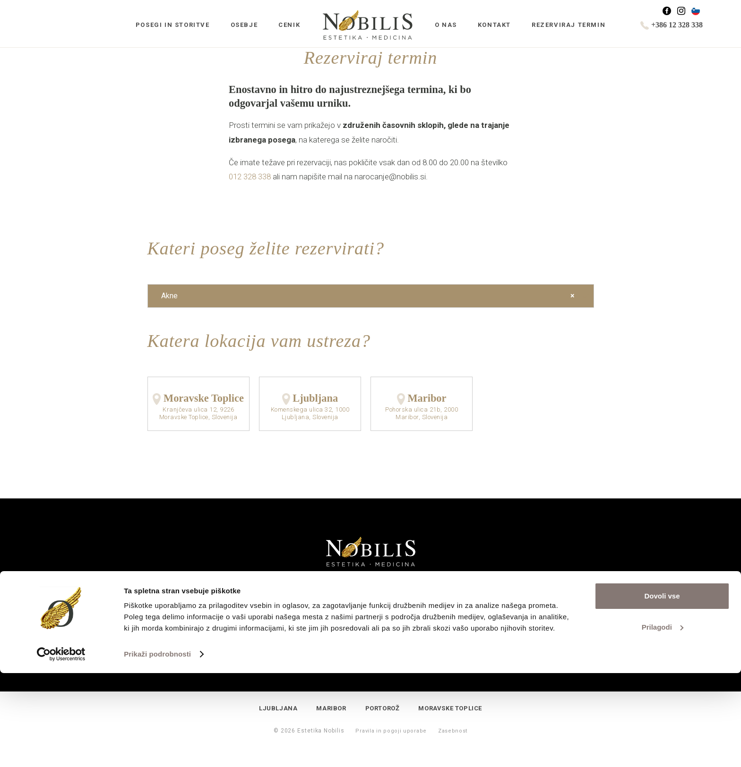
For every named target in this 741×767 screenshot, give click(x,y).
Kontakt (494, 24)
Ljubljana (315, 398)
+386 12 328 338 (671, 25)
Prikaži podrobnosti (157, 748)
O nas (446, 24)
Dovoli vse (662, 690)
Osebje (244, 24)
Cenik (289, 24)
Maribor (426, 398)
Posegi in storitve (173, 24)
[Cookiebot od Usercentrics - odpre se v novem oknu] (61, 749)
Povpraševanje (303, 605)
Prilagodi (662, 721)
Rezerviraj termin (568, 24)
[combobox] (370, 296)
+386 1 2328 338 (372, 653)
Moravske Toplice (204, 398)
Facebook (671, 12)
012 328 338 (250, 176)
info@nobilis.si (371, 642)
